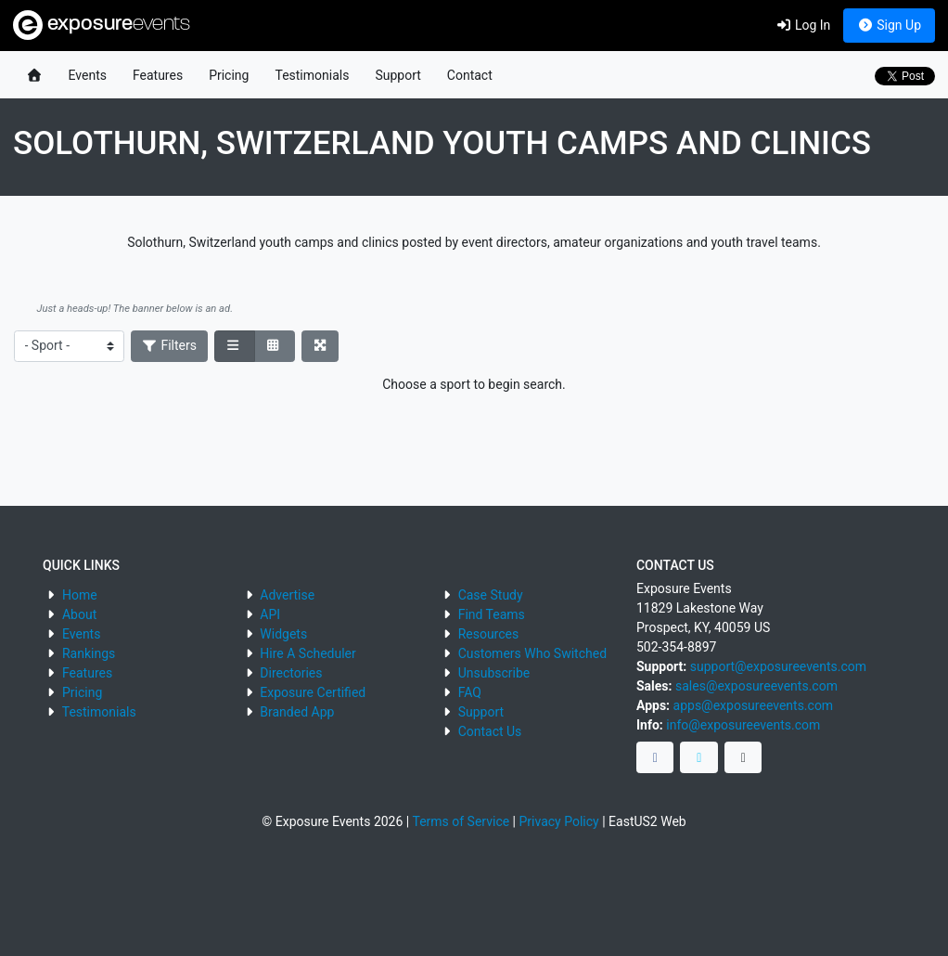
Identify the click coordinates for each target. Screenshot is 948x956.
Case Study (490, 595)
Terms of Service (460, 821)
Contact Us (490, 731)
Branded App (297, 711)
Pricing (229, 75)
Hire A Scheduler (307, 653)
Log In (802, 25)
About (79, 614)
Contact (470, 75)
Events (88, 75)
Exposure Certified (312, 692)
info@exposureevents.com (743, 724)
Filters (170, 345)
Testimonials (312, 75)
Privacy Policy (559, 821)
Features (158, 75)
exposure (101, 25)
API (270, 614)
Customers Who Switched (532, 653)
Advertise (287, 595)
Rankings (88, 653)
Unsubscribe (494, 672)
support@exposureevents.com (778, 666)
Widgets (283, 634)
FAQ (469, 692)
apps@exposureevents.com (753, 705)
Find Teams (491, 614)
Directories (291, 672)
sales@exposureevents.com (756, 685)
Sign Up (889, 25)
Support (397, 75)
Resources (488, 634)
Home (79, 595)
